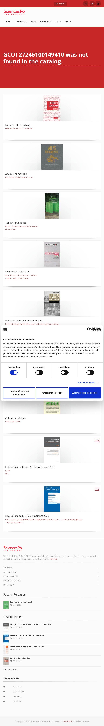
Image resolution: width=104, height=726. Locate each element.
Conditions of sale (12, 580)
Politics (57, 21)
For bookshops (10, 576)
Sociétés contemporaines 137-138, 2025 (27, 646)
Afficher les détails (86, 382)
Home (8, 21)
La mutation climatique (20, 658)
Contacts (7, 568)
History (33, 21)
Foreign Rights (10, 572)
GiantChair (67, 721)
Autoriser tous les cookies (85, 393)
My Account (8, 585)
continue (53, 559)
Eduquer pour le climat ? (21, 602)
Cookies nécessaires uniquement (19, 393)
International (45, 21)
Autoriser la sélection (52, 393)
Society (67, 21)
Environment (21, 21)
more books (10, 669)
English (60, 4)
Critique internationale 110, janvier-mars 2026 (30, 624)
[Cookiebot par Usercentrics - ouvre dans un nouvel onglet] (89, 329)
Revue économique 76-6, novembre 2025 (28, 635)
